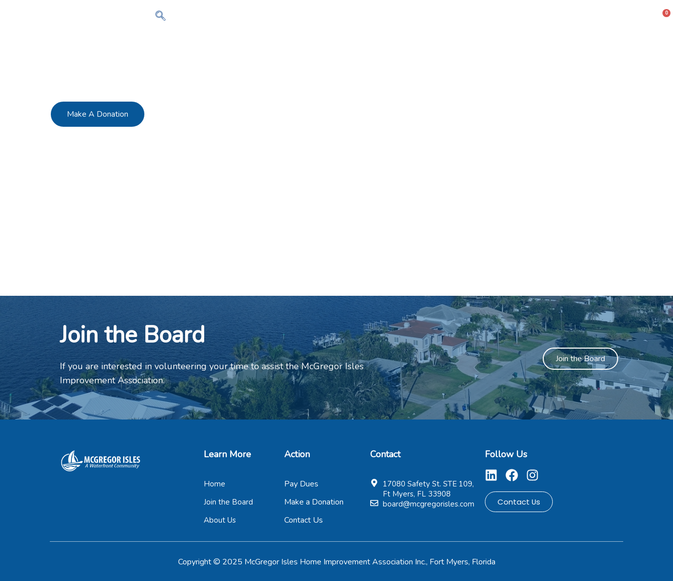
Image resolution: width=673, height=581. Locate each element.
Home (334, 17)
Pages (553, 17)
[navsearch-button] (160, 17)
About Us (384, 17)
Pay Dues (496, 17)
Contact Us (612, 17)
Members (440, 17)
